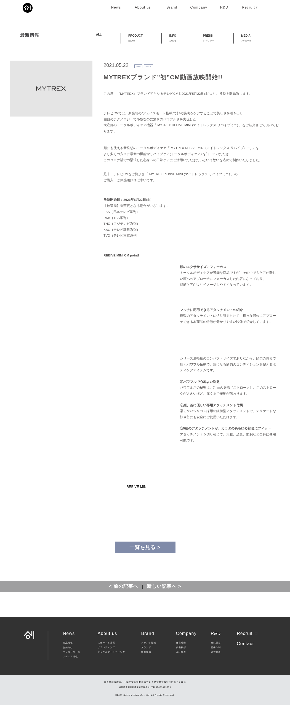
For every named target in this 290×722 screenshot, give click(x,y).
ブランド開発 (148, 660)
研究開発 (216, 660)
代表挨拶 (181, 664)
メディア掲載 (70, 674)
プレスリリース (71, 669)
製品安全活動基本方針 (138, 699)
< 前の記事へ (123, 603)
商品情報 (68, 660)
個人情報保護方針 (114, 699)
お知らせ (68, 664)
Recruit (247, 650)
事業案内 (146, 669)
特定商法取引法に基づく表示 (170, 699)
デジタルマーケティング (111, 669)
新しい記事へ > (164, 603)
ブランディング (106, 664)
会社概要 (181, 669)
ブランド (146, 664)
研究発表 (216, 669)
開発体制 (216, 664)
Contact (245, 660)
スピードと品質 (106, 660)
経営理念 (181, 660)
